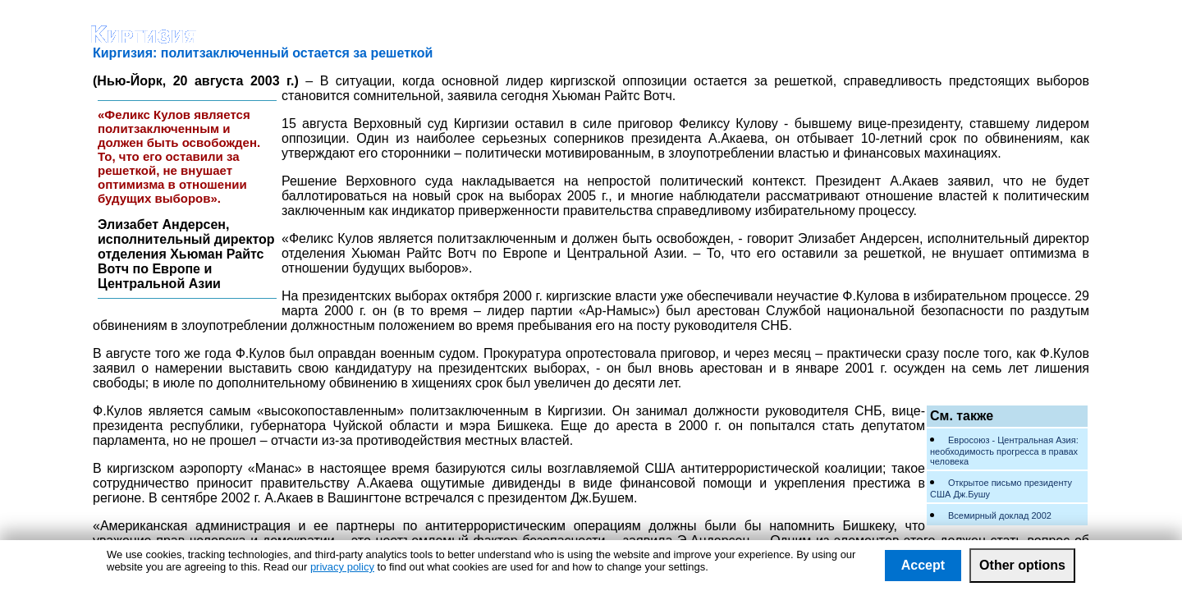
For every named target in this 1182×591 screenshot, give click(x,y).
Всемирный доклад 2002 (999, 515)
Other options (1022, 565)
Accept (923, 565)
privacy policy (342, 567)
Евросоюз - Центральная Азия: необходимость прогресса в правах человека (1004, 450)
